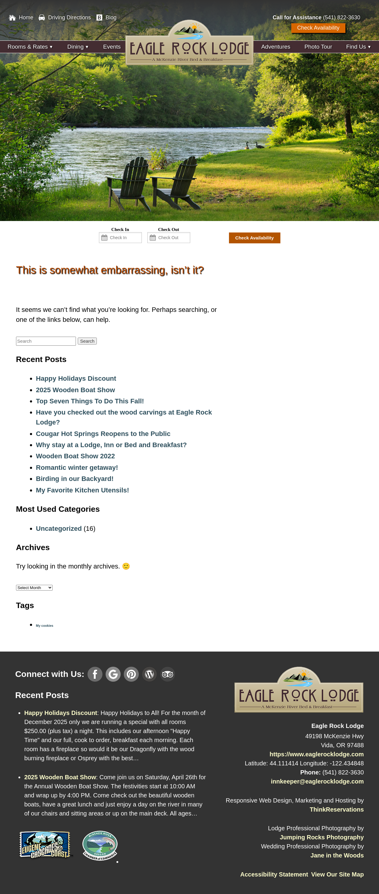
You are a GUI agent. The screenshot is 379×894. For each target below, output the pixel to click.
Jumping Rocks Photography (322, 837)
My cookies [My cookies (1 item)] (44, 625)
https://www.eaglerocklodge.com (317, 754)
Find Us (356, 46)
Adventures (275, 46)
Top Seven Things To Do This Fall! (90, 401)
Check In (120, 229)
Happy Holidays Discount (76, 378)
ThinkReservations (337, 809)
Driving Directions (69, 17)
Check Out (168, 229)
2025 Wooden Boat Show (75, 390)
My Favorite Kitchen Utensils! (82, 490)
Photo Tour (318, 46)
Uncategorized (59, 528)
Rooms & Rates (28, 46)
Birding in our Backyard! (75, 478)
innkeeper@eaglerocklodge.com (317, 781)
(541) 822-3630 (341, 17)
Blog (111, 17)
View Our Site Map (337, 874)
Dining (75, 46)
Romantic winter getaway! (77, 467)
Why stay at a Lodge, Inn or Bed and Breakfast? (111, 445)
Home (26, 17)
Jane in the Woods (337, 855)
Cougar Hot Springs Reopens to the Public (103, 433)
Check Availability (318, 28)
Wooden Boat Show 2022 (75, 456)
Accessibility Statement (274, 874)
